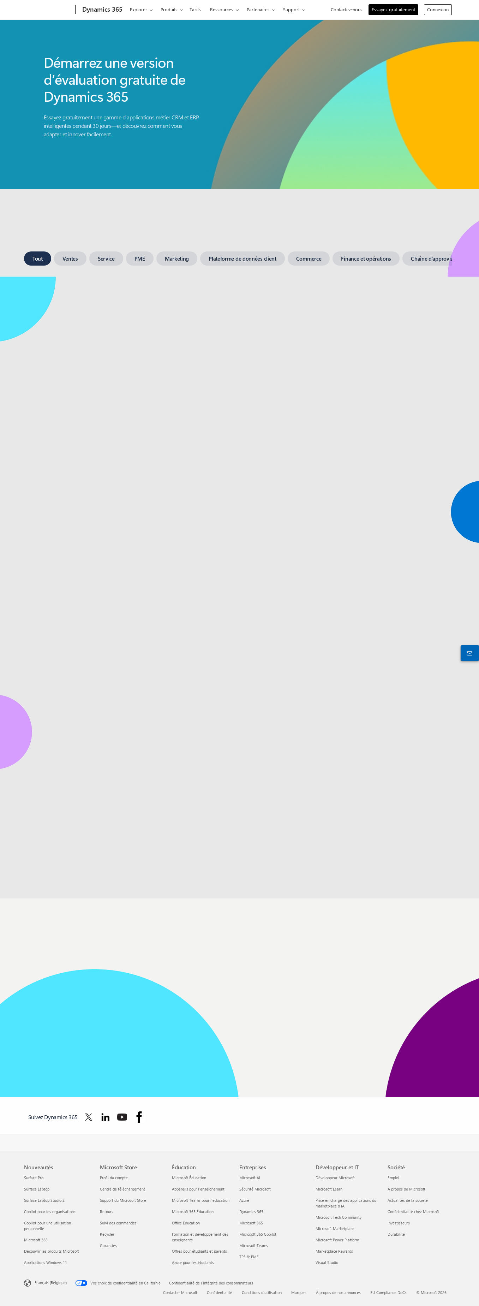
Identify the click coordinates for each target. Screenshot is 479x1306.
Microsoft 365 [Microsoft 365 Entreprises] (251, 1222)
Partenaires (258, 9)
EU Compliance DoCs (388, 1292)
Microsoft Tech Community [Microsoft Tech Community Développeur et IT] (338, 1217)
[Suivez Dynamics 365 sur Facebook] (139, 1117)
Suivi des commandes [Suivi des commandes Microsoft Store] (118, 1222)
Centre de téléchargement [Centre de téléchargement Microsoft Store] (122, 1189)
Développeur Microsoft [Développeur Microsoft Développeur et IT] (335, 1177)
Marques (298, 1292)
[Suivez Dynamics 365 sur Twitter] (88, 1117)
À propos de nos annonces (338, 1292)
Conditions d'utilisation (262, 1292)
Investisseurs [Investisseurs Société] (399, 1222)
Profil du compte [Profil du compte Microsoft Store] (114, 1177)
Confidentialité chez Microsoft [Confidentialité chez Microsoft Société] (413, 1211)
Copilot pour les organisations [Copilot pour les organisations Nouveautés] (50, 1211)
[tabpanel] (238, 557)
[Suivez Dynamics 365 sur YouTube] (122, 1117)
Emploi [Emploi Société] (393, 1177)
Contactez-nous (347, 9)
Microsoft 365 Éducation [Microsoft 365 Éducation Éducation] (193, 1211)
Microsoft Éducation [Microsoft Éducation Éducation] (189, 1177)
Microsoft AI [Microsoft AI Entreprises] (249, 1177)
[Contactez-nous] (468, 653)
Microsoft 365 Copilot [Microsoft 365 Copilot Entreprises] (257, 1234)
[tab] (37, 258)
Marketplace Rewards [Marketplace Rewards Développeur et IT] (334, 1251)
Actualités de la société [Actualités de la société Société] (408, 1200)
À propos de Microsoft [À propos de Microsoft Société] (406, 1189)
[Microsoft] (48, 9)
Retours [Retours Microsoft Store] (106, 1211)
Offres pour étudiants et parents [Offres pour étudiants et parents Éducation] (199, 1251)
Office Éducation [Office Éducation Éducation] (186, 1222)
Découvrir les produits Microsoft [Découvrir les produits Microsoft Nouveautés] (51, 1251)
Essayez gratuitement (393, 9)
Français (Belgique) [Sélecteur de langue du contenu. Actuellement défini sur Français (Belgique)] (51, 1282)
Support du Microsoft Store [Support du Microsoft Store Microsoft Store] (123, 1200)
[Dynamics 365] (102, 9)
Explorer (138, 9)
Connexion (438, 9)
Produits (169, 9)
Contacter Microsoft (180, 1292)
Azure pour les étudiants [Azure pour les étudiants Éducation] (193, 1262)
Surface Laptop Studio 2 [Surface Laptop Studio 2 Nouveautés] (44, 1200)
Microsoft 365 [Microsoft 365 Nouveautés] (36, 1239)
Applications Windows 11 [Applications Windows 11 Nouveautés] (45, 1262)
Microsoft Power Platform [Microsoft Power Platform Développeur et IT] (337, 1239)
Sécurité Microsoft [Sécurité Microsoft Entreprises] (255, 1189)
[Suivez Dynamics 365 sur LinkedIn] (105, 1117)
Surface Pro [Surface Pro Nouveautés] (33, 1177)
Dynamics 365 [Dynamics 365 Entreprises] (251, 1211)
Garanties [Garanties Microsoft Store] (108, 1245)
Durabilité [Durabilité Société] (396, 1234)
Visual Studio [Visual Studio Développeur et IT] (327, 1262)
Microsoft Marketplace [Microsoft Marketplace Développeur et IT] (335, 1228)
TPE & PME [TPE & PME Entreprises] (249, 1256)
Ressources (221, 9)
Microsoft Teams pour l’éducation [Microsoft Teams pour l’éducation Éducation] (200, 1200)
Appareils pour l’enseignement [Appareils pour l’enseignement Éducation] (198, 1189)
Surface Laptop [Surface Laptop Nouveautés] (36, 1189)
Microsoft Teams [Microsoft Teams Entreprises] (253, 1245)
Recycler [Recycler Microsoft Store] (107, 1234)
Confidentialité (219, 1292)
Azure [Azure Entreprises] (244, 1200)
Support (291, 9)
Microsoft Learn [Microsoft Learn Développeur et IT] (329, 1189)
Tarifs (195, 9)
